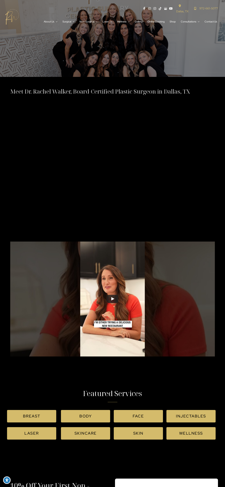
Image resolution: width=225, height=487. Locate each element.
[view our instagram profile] (149, 8)
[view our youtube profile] (170, 8)
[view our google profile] (165, 8)
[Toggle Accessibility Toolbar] (7, 480)
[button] (56, 21)
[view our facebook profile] (144, 8)
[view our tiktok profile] (160, 8)
